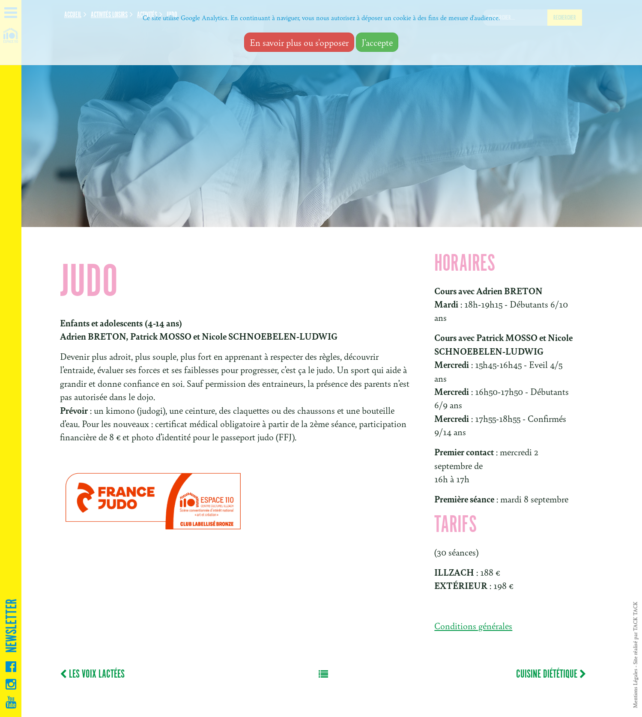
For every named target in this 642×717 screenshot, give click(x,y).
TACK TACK (635, 616)
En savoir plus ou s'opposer (299, 42)
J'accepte (377, 42)
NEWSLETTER (12, 626)
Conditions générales (473, 625)
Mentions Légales (635, 688)
